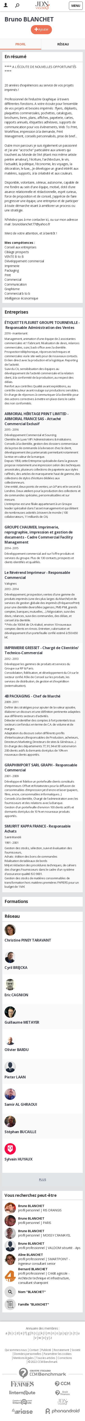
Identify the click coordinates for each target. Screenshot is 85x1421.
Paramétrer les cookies (57, 1354)
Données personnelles (27, 1354)
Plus (42, 1179)
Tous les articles (45, 1358)
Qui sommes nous (16, 1350)
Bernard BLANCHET (32, 1269)
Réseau (63, 44)
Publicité (46, 1350)
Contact (34, 1350)
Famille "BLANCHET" (33, 1304)
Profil (20, 44)
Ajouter (43, 29)
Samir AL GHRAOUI (21, 1104)
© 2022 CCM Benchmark (42, 1362)
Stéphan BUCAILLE (20, 1131)
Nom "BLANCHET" (32, 1292)
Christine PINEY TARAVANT (28, 940)
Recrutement (61, 1350)
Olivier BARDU (17, 1049)
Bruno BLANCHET (31, 1206)
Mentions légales (23, 1358)
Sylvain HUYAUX (18, 1159)
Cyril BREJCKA (16, 967)
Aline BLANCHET (30, 1254)
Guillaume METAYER (22, 1022)
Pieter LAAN (15, 1077)
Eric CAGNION (16, 994)
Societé (76, 1350)
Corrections (65, 1358)
